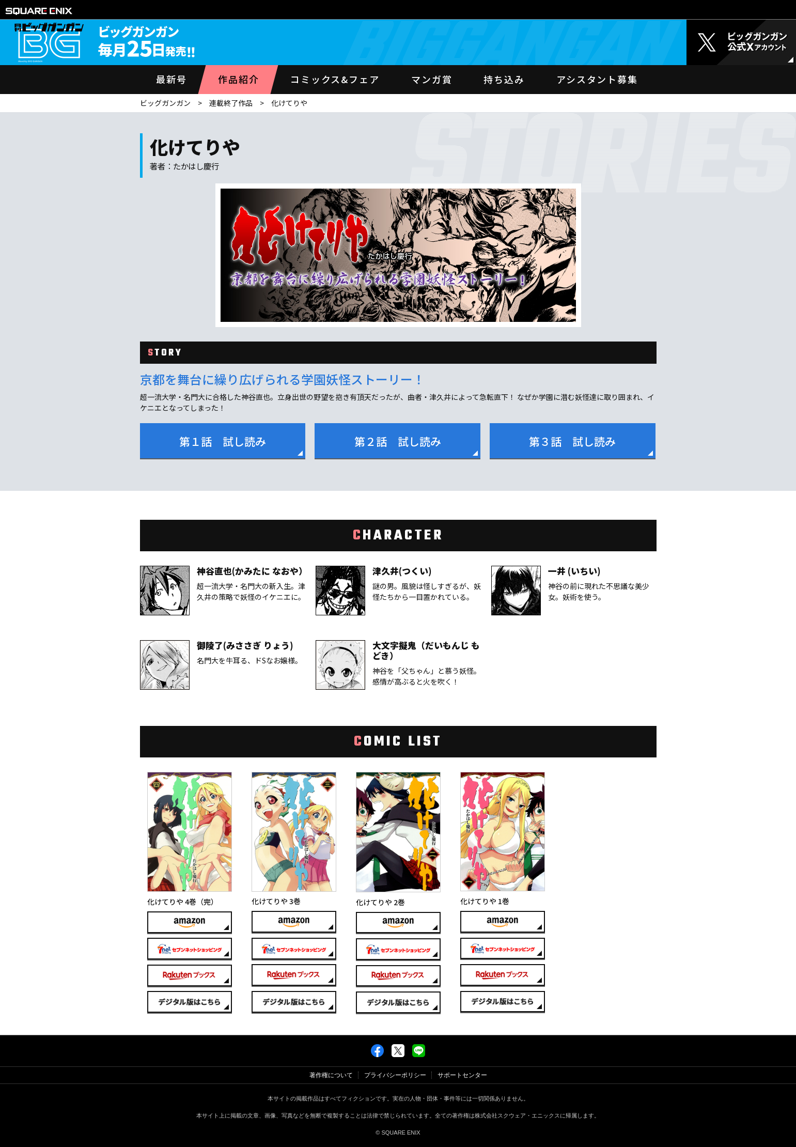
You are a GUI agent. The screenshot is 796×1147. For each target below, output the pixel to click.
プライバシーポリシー (395, 1075)
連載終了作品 (231, 103)
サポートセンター (462, 1075)
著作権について (331, 1075)
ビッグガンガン (165, 103)
